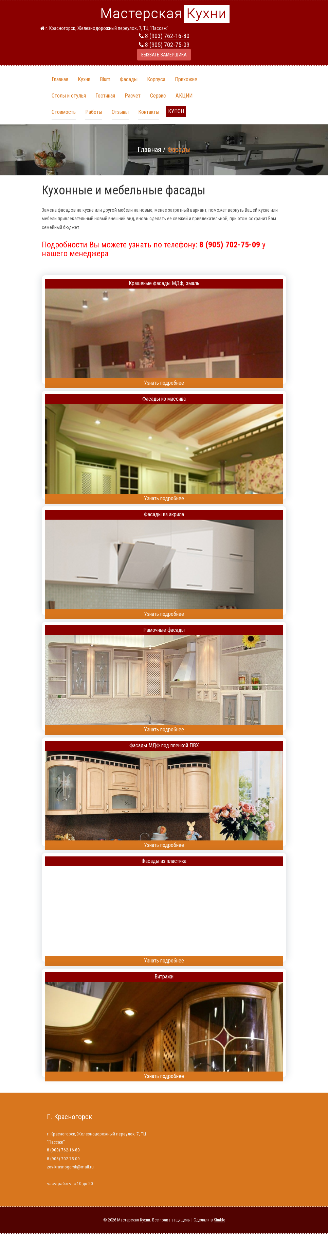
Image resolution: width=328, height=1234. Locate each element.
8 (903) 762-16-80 (167, 35)
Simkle (219, 1219)
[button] (176, 111)
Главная (149, 149)
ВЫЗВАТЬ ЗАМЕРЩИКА (164, 54)
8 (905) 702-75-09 (167, 44)
